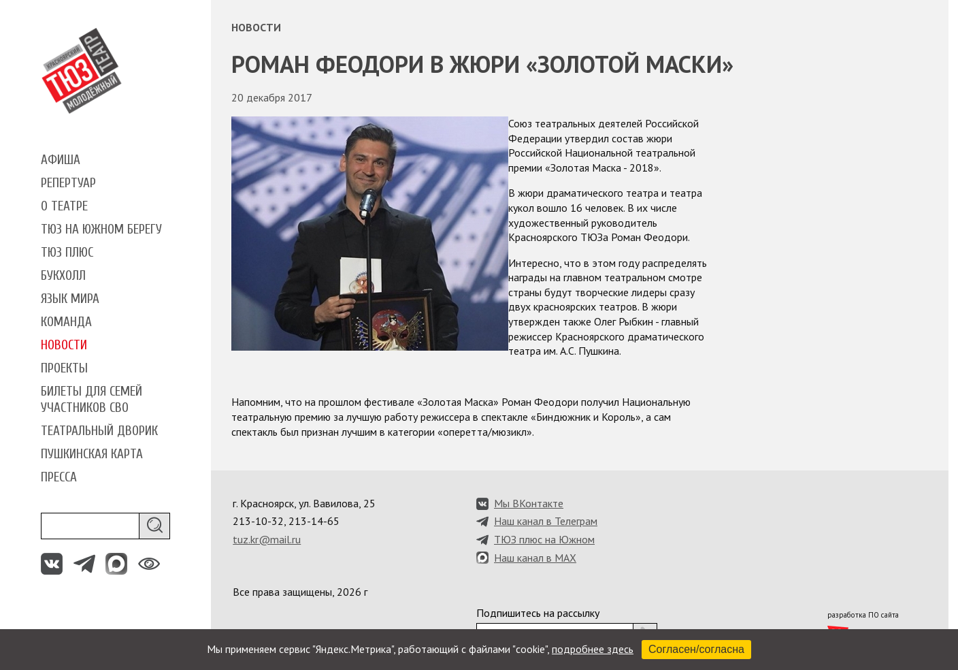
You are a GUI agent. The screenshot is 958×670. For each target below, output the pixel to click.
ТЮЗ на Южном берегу (101, 229)
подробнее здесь (592, 649)
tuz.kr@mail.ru (267, 539)
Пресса (59, 477)
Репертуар (68, 183)
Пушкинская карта (92, 454)
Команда (66, 322)
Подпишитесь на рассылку (537, 613)
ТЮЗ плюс (67, 252)
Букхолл (63, 275)
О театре (64, 206)
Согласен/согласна (696, 649)
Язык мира (70, 298)
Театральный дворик (99, 431)
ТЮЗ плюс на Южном (544, 539)
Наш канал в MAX (535, 557)
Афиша (60, 160)
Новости (64, 345)
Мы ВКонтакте (528, 503)
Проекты (64, 368)
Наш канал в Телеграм (545, 521)
